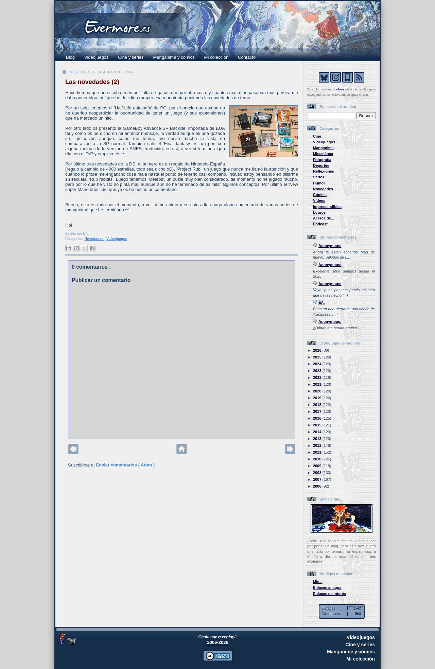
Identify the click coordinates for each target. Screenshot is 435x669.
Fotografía (322, 160)
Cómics (320, 195)
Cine (317, 136)
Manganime (323, 148)
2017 (318, 411)
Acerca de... (323, 218)
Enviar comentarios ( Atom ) (125, 465)
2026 (318, 350)
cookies (338, 89)
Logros (319, 212)
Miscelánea (323, 154)
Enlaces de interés (329, 594)
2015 (318, 425)
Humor (319, 183)
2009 (318, 466)
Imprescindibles (327, 207)
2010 (318, 459)
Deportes (321, 165)
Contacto (247, 57)
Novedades (94, 239)
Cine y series (130, 57)
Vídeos (319, 200)
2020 (318, 391)
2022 (318, 377)
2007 (318, 479)
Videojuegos (96, 57)
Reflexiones (323, 171)
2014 (318, 432)
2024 (318, 364)
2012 (318, 445)
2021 (318, 384)
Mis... (318, 582)
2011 (318, 452)
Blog (70, 57)
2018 (318, 405)
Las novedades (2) (92, 81)
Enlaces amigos (327, 587)
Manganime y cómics (174, 57)
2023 (318, 371)
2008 (318, 473)
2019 (318, 398)
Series (318, 177)
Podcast (320, 224)
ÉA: (321, 302)
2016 (318, 418)
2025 (318, 357)
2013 (318, 439)
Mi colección (216, 57)
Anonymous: (330, 246)
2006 (318, 486)
